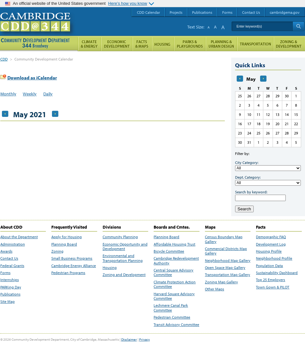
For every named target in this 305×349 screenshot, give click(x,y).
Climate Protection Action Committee (175, 284)
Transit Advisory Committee (176, 324)
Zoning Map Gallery (221, 282)
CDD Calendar (148, 12)
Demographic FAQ (271, 237)
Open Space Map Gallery (225, 267)
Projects (176, 12)
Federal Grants (12, 266)
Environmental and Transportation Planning (123, 258)
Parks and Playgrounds (190, 44)
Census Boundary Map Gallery (223, 239)
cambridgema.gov (285, 12)
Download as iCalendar (32, 78)
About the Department (19, 237)
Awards (6, 251)
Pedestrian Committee (172, 317)
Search (244, 209)
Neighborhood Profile (274, 258)
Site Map (7, 301)
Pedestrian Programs (68, 273)
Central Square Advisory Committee (173, 272)
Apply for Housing (66, 237)
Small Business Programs (71, 258)
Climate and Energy (89, 44)
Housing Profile (269, 251)
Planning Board (64, 244)
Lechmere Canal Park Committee (171, 307)
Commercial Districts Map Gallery (226, 251)
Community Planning (120, 237)
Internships (9, 280)
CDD (4, 59)
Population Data (269, 266)
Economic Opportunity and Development (125, 246)
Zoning (57, 251)
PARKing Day (10, 287)
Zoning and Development (124, 274)
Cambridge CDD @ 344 (38, 28)
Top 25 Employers (270, 280)
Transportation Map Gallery (227, 274)
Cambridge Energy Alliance (73, 266)
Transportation (255, 44)
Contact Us (9, 258)
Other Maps (214, 289)
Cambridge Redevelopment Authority (176, 260)
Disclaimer (129, 339)
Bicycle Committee (169, 251)
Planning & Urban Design (221, 44)
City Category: (246, 162)
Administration (12, 244)
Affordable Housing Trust (174, 244)
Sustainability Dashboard (277, 273)
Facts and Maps (142, 44)
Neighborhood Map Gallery (227, 260)
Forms (5, 273)
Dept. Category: (247, 177)
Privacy (144, 339)
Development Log (271, 244)
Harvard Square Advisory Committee (174, 296)
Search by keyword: (251, 192)
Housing (110, 267)
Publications (10, 294)
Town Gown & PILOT (272, 287)
